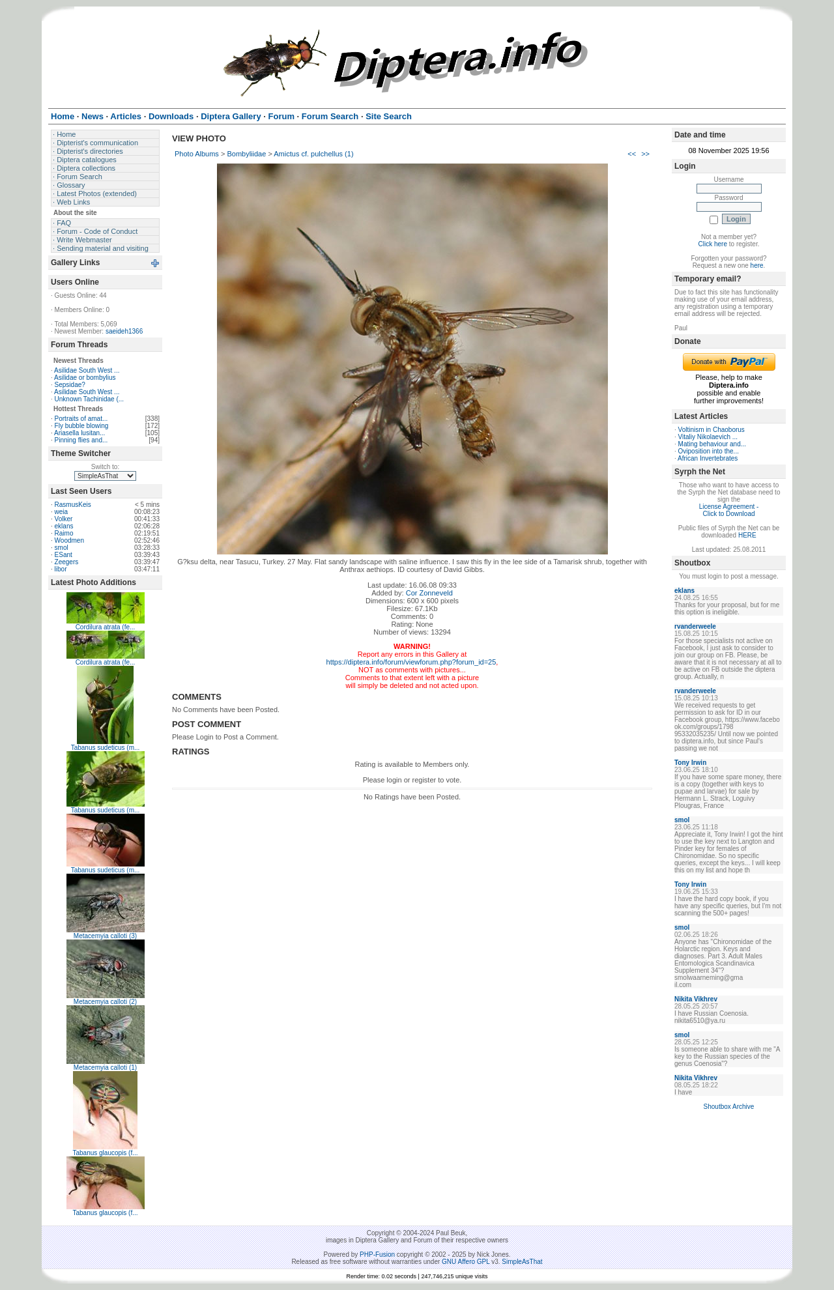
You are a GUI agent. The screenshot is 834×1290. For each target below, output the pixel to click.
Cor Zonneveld (429, 593)
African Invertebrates (708, 458)
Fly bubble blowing (82, 425)
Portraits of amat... (81, 418)
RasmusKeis (73, 504)
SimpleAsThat (522, 1261)
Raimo (64, 533)
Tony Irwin (690, 762)
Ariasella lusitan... (79, 433)
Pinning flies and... (81, 440)
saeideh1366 (124, 331)
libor (61, 569)
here (757, 265)
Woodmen (69, 540)
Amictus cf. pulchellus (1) (313, 154)
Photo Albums (197, 154)
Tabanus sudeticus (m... (105, 747)
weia (61, 511)
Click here (712, 244)
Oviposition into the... (708, 451)
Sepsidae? (70, 384)
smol (61, 547)
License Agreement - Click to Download (729, 510)
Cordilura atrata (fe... (106, 627)
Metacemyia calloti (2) (105, 1001)
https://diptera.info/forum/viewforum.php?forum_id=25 (411, 662)
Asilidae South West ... (86, 370)
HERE (747, 535)
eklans (64, 526)
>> (645, 154)
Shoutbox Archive (729, 1106)
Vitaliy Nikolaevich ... (708, 436)
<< (631, 154)
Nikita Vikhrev (695, 999)
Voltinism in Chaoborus (711, 429)
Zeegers (67, 562)
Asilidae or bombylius (85, 377)
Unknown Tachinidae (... (89, 399)
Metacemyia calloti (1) (105, 1067)
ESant (63, 554)
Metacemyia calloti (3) (105, 935)
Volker (64, 519)
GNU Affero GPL (465, 1261)
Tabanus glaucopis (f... (104, 1152)
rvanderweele (695, 626)
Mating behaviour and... (712, 444)
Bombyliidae (246, 154)
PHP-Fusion (377, 1254)
